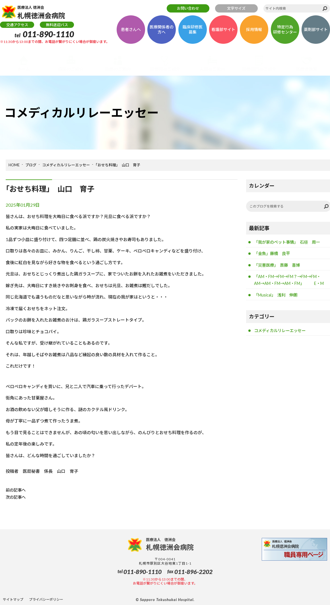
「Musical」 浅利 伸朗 (277, 303)
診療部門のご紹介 (259, 69)
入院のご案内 (212, 69)
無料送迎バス (57, 27)
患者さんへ (131, 31)
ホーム (23, 69)
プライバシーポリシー (46, 599)
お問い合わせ (188, 8)
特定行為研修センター (285, 32)
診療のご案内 (118, 69)
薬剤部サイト (316, 31)
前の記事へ (16, 489)
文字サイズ (236, 8)
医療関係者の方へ (162, 32)
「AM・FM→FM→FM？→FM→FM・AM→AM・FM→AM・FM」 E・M (291, 285)
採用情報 (254, 31)
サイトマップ (13, 599)
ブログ (30, 165)
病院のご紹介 (71, 69)
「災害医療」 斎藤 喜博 (278, 265)
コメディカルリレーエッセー (66, 165)
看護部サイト (223, 31)
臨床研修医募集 (193, 32)
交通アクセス (17, 27)
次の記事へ (16, 497)
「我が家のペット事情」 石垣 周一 (289, 242)
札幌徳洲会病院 (46, 13)
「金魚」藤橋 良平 (273, 253)
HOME (14, 165)
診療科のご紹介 (165, 69)
